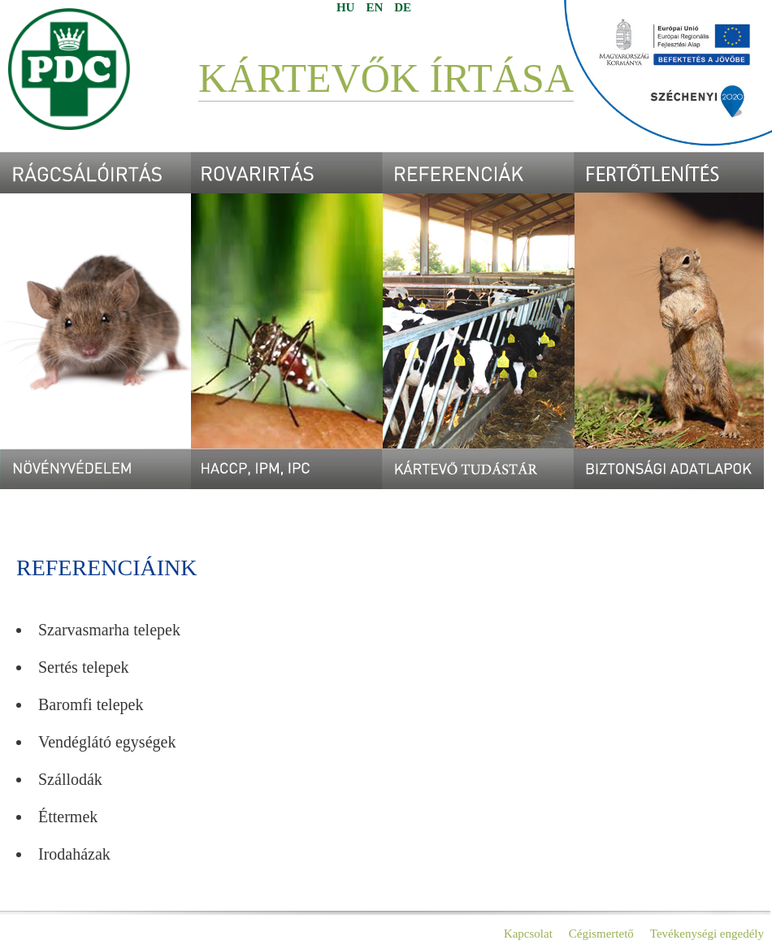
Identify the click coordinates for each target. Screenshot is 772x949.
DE (402, 7)
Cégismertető (601, 933)
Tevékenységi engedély (707, 933)
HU (345, 7)
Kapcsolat (528, 933)
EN (374, 7)
